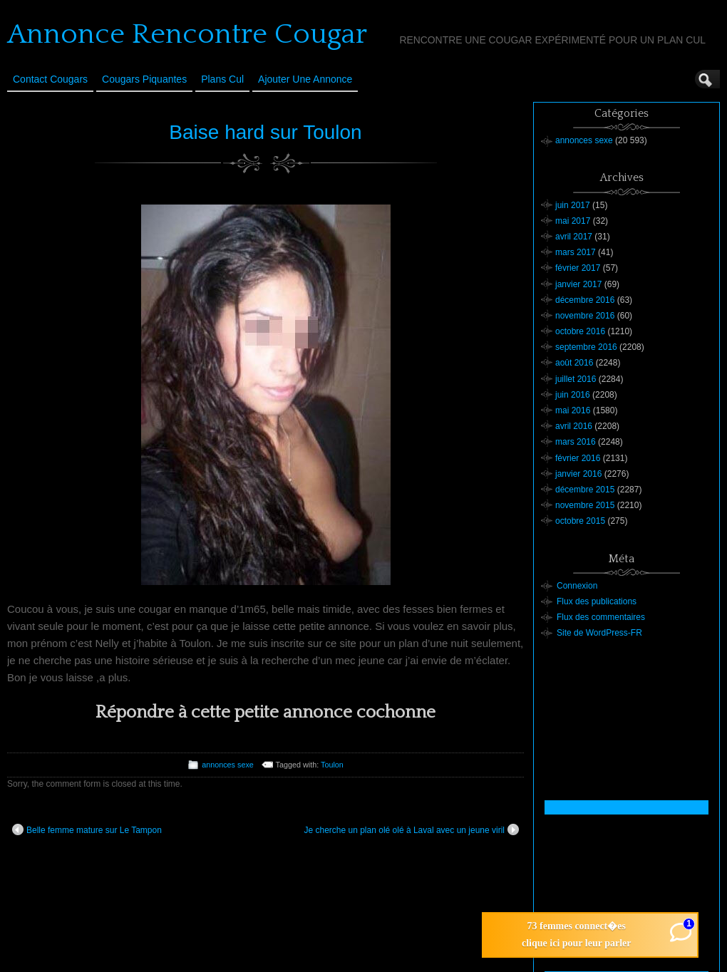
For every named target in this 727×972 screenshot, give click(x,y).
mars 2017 (575, 252)
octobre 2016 (580, 331)
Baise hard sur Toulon (265, 132)
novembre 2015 (584, 505)
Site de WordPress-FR (599, 633)
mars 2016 (575, 442)
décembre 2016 (584, 300)
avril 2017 (573, 237)
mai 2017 (572, 221)
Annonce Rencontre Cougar (187, 34)
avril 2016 (573, 426)
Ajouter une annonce (305, 79)
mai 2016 (572, 410)
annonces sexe (228, 764)
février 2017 (577, 268)
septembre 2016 (586, 347)
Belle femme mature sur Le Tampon (87, 829)
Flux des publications (596, 601)
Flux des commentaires (601, 617)
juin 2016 (572, 395)
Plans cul (222, 79)
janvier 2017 (578, 284)
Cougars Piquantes (144, 79)
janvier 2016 (578, 474)
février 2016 (577, 458)
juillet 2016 (575, 379)
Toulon (332, 764)
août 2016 (574, 363)
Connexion (577, 586)
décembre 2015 (584, 490)
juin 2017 (572, 205)
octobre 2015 (580, 521)
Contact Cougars (50, 79)
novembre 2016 (584, 316)
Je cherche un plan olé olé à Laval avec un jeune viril (411, 829)
